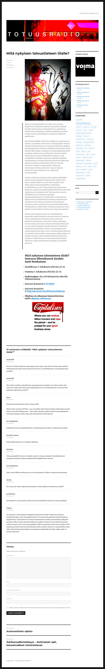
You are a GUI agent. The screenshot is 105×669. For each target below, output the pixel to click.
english (91, 130)
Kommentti (10, 555)
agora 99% (79, 119)
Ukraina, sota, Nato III (83, 96)
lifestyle (83, 151)
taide (89, 166)
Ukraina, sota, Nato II (83, 101)
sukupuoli (78, 166)
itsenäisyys (79, 142)
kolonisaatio (79, 148)
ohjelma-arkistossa (41, 298)
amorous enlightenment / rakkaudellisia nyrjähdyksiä (83, 123)
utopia (90, 169)
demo (85, 130)
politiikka (88, 160)
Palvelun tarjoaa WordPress (23, 661)
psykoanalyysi (88, 163)
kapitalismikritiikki (89, 142)
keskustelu (87, 145)
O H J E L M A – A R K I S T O (89, 13)
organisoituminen (87, 157)
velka (88, 172)
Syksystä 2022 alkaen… (83, 88)
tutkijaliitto (84, 169)
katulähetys (79, 145)
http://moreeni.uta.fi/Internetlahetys (46, 291)
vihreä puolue (80, 175)
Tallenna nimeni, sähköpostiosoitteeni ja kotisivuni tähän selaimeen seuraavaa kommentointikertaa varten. (40, 607)
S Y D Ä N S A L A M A (82, 209)
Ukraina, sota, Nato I (82, 105)
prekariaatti (79, 163)
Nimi (7, 581)
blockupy (93, 127)
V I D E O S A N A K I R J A (83, 207)
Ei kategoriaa (10, 65)
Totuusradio (9, 661)
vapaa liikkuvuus (80, 172)
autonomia (86, 127)
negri (87, 154)
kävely (78, 151)
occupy (93, 154)
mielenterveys (80, 154)
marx (88, 151)
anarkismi (78, 127)
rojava (95, 163)
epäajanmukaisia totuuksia (83, 133)
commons (79, 130)
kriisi (86, 148)
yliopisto (88, 175)
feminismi (86, 136)
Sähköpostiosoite (13, 590)
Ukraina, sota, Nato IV (83, 92)
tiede (11, 67)
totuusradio (9, 60)
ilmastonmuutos (80, 139)
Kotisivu (9, 598)
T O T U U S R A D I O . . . (83, 204)
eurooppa (79, 136)
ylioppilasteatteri (81, 178)
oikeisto (78, 157)
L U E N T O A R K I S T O (83, 205)
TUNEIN (50, 284)
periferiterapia (80, 160)
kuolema (91, 148)
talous (8, 67)
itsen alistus (90, 139)
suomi (85, 166)
